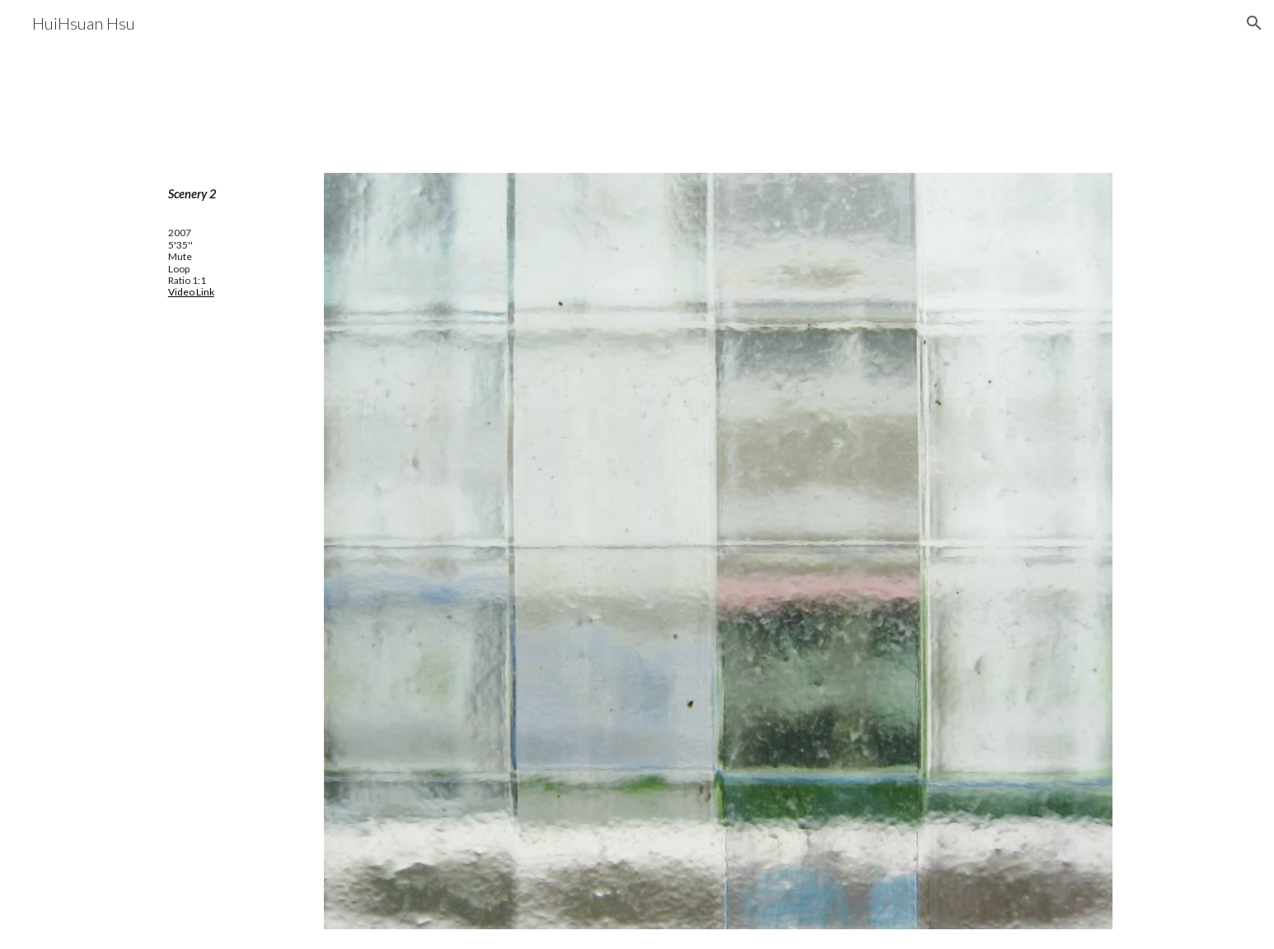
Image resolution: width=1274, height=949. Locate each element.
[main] (231, 194)
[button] (1254, 23)
